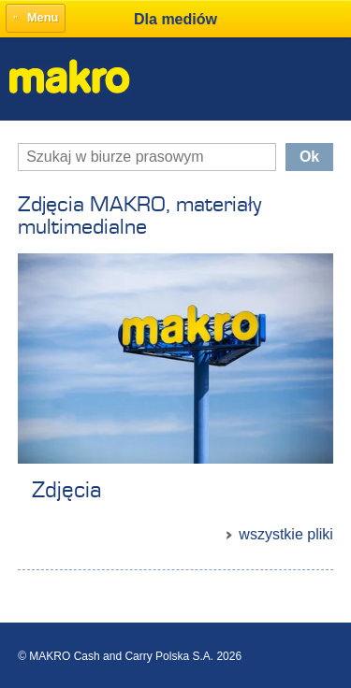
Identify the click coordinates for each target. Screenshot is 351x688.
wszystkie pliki (285, 534)
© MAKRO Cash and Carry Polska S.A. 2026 (129, 656)
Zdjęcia (66, 490)
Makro (69, 76)
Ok (309, 157)
